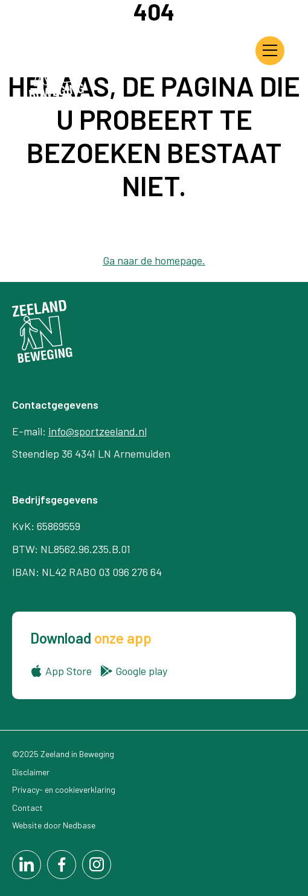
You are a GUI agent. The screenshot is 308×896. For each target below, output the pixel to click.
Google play (141, 670)
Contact (27, 807)
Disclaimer (31, 772)
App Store (68, 670)
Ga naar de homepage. (154, 260)
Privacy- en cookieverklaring (63, 789)
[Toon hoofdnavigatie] (269, 50)
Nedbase (79, 825)
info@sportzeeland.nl (97, 431)
